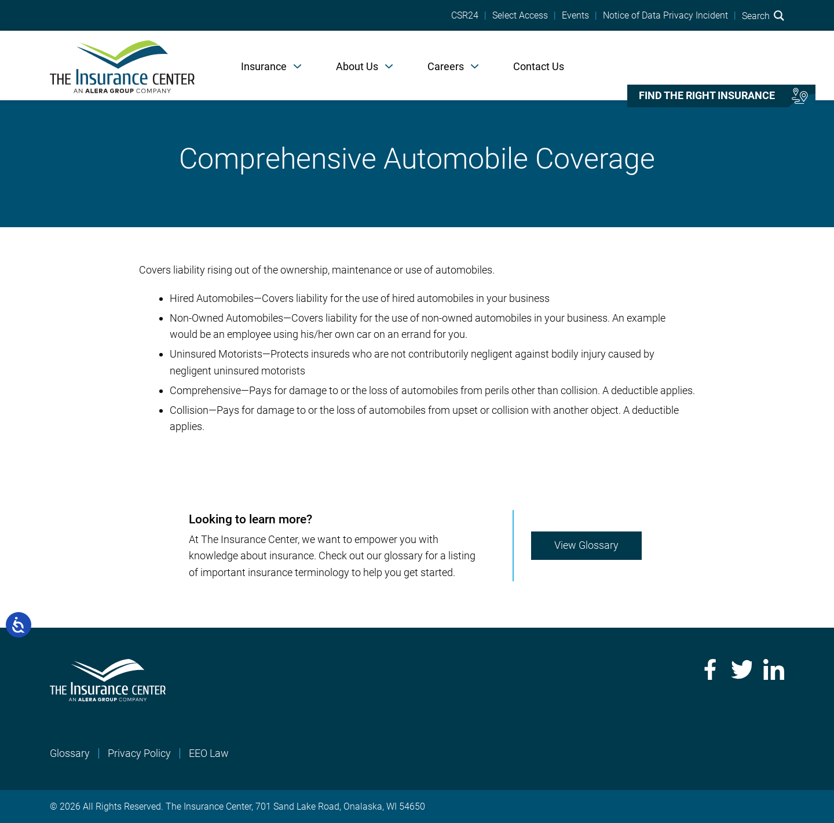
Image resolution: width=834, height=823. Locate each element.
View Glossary (586, 545)
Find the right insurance (707, 95)
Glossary (70, 753)
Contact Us (538, 66)
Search (763, 15)
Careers (445, 66)
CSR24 (464, 15)
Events (575, 15)
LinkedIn (773, 669)
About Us (357, 66)
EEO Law (209, 753)
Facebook (708, 669)
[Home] (122, 65)
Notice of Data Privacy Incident (665, 15)
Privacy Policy (139, 753)
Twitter (741, 669)
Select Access (520, 15)
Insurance (264, 66)
